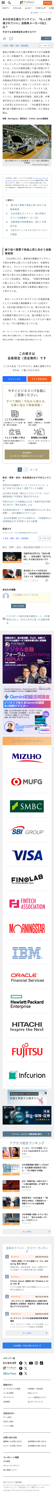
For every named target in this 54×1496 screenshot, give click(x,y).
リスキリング (40, 8)
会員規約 (6, 1401)
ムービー (28, 8)
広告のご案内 (8, 1421)
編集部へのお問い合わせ (12, 1441)
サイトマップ (8, 1397)
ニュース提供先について (37, 1397)
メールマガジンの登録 (11, 1388)
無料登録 (47, 3)
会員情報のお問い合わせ (37, 1441)
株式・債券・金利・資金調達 (16, 45)
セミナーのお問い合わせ (12, 1445)
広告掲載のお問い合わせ (37, 1445)
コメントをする (18, 606)
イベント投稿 (8, 1425)
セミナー (5, 8)
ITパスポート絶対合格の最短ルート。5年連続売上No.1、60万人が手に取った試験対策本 (28, 619)
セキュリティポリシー (11, 1465)
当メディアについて (35, 1401)
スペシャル (17, 8)
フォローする (47, 45)
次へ (32, 469)
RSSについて (33, 1393)
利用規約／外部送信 (35, 1388)
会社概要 (6, 1461)
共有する (47, 38)
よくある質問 (8, 1393)
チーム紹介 (7, 1417)
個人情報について (10, 1470)
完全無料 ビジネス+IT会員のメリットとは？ (27, 454)
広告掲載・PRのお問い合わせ (26, 1345)
